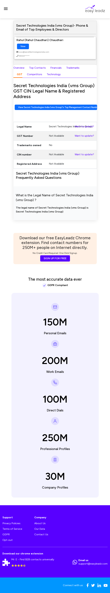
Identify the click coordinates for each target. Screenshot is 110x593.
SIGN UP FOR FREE (55, 258)
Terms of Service (12, 528)
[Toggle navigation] (5, 9)
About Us (40, 523)
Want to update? (84, 126)
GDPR (6, 534)
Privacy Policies (11, 523)
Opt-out (7, 540)
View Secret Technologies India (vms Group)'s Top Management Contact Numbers (57, 107)
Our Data (39, 528)
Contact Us (41, 534)
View (22, 46)
